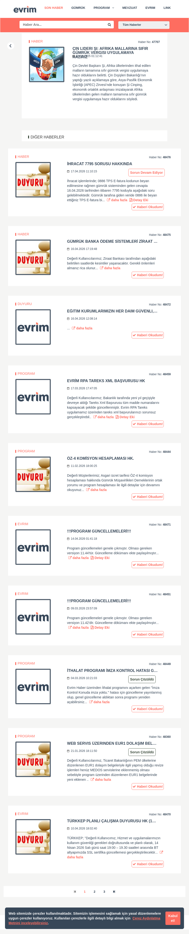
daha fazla (117, 200)
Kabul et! (173, 918)
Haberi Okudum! (148, 207)
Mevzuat (129, 8)
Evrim (150, 8)
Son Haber (54, 8)
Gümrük (78, 8)
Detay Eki (138, 200)
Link (167, 8)
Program (102, 8)
